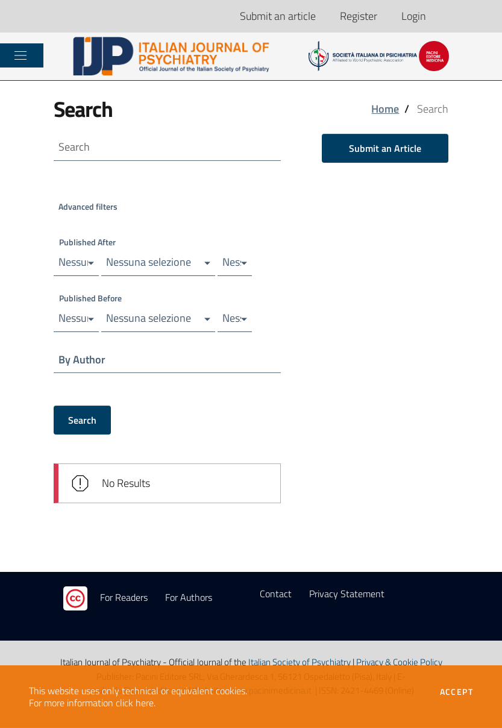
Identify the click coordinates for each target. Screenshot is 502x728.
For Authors (188, 598)
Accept (456, 692)
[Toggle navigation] (20, 55)
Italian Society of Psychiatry (299, 663)
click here (135, 702)
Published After (87, 242)
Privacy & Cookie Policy (399, 663)
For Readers (124, 598)
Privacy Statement (346, 594)
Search (82, 420)
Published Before (90, 298)
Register (358, 16)
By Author (82, 359)
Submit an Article (385, 148)
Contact (276, 594)
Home (385, 109)
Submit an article (278, 16)
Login (413, 16)
